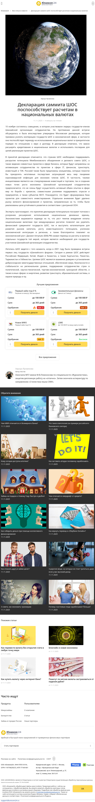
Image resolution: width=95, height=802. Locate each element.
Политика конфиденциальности (31, 759)
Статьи (27, 715)
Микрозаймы (6, 710)
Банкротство (6, 715)
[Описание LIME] (53, 344)
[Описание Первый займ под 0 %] (10, 312)
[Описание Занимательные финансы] (53, 312)
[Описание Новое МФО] (10, 344)
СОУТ (49, 759)
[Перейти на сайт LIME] (72, 344)
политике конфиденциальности (48, 792)
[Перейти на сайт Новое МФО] (29, 344)
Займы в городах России (11, 721)
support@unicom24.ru (10, 800)
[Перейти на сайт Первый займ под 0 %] (29, 312)
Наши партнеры (31, 721)
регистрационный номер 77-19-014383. (15, 782)
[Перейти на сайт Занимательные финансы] (72, 312)
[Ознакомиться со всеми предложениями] (47, 357)
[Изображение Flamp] (76, 769)
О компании (29, 710)
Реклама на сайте (8, 759)
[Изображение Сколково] (88, 769)
